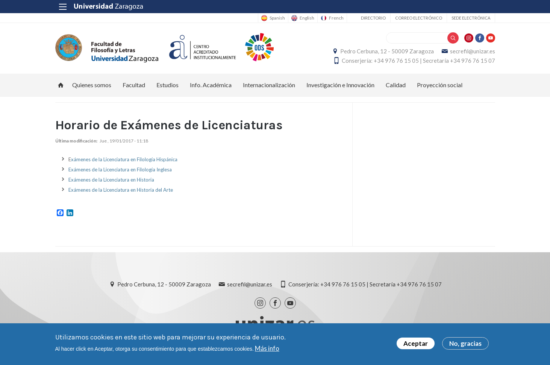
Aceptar (415, 344)
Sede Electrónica (471, 17)
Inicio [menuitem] (61, 84)
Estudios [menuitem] (167, 84)
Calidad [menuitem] (396, 84)
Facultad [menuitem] (134, 84)
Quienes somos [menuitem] (91, 84)
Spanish (277, 18)
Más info (267, 349)
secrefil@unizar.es (472, 51)
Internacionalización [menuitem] (269, 84)
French (336, 18)
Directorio (373, 17)
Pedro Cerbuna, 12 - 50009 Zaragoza (387, 51)
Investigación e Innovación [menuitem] (340, 84)
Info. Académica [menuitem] (211, 84)
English (307, 18)
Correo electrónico (418, 17)
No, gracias (465, 344)
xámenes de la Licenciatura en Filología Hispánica (124, 159)
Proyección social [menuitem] (439, 84)
